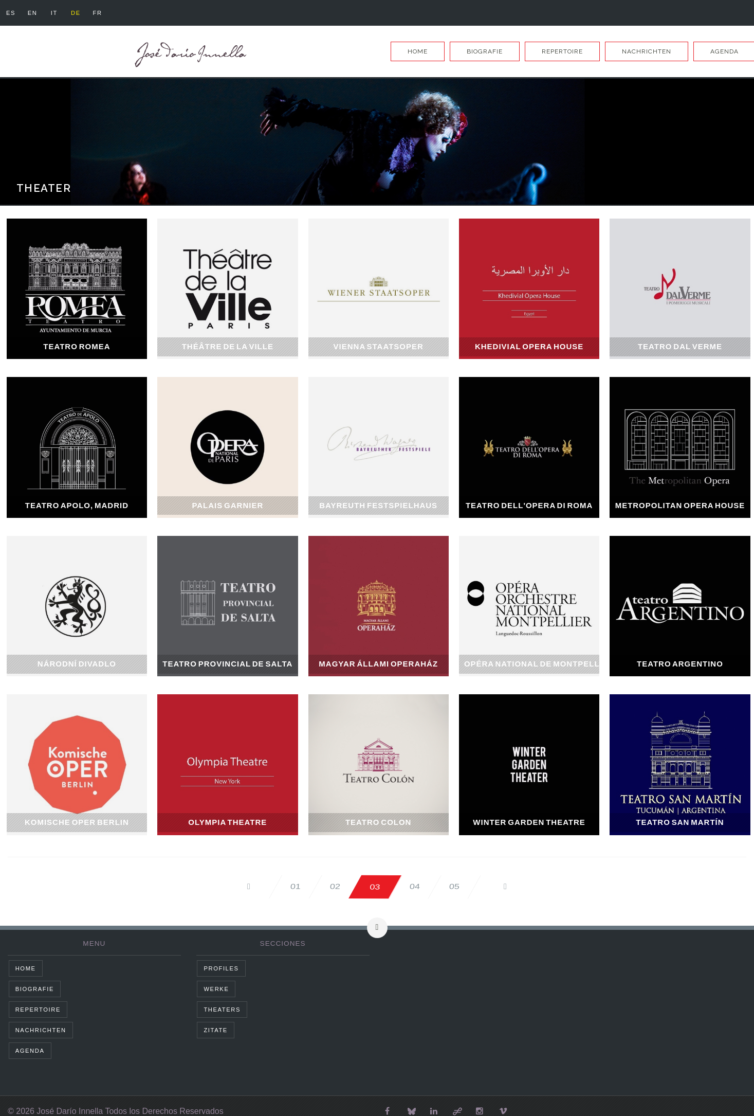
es (10, 13)
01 (294, 886)
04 (415, 886)
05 (455, 886)
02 (334, 886)
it (54, 13)
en (33, 13)
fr (98, 13)
